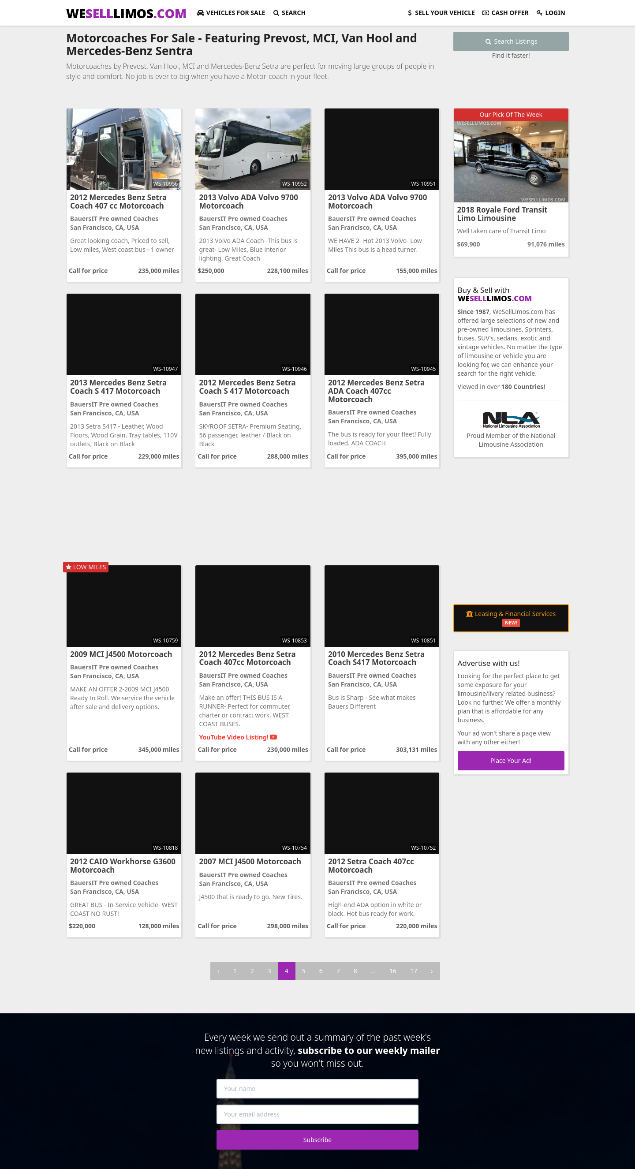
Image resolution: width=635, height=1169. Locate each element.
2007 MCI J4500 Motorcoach (250, 861)
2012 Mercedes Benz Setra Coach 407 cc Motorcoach (118, 201)
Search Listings (511, 41)
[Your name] (317, 1088)
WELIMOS (126, 13)
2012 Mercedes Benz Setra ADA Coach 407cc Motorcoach (376, 390)
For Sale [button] (231, 12)
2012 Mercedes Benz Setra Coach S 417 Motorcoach (247, 386)
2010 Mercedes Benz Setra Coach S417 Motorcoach (376, 658)
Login (550, 12)
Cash (505, 12)
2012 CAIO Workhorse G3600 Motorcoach (123, 865)
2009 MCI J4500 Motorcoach (121, 654)
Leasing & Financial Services (511, 618)
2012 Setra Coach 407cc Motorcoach (371, 865)
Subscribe (317, 1139)
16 (392, 971)
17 (413, 971)
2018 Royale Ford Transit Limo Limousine (502, 214)
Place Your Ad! (510, 760)
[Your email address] (317, 1114)
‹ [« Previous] (218, 971)
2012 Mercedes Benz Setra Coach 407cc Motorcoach (247, 658)
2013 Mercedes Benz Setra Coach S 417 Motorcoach (118, 386)
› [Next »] (432, 971)
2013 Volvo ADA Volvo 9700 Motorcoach (248, 201)
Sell (440, 12)
